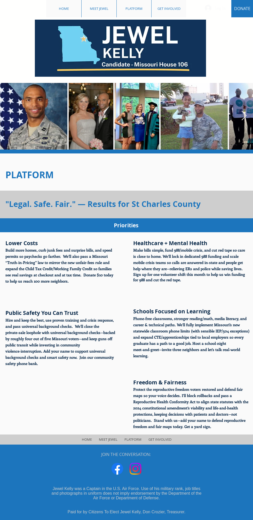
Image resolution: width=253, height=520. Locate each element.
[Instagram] (135, 469)
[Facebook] (117, 469)
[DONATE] (242, 8)
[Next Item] (244, 116)
